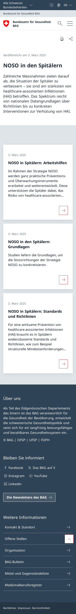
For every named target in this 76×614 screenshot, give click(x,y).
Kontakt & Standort (38, 527)
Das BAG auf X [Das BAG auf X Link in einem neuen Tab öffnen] (41, 467)
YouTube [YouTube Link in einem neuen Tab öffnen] (38, 476)
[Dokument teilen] (70, 38)
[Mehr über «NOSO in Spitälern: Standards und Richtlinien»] (63, 363)
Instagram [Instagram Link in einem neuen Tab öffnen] (14, 476)
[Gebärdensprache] (59, 5)
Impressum (24, 608)
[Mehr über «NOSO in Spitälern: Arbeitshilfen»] (63, 210)
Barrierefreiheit (41, 608)
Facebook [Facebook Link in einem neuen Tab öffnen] (13, 467)
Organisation (38, 550)
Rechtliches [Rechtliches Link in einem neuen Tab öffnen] (9, 608)
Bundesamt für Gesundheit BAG (32, 24)
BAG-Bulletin (38, 561)
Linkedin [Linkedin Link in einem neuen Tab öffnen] (12, 484)
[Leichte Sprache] (52, 5)
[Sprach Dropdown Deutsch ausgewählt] (68, 5)
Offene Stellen (38, 538)
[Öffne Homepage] (30, 23)
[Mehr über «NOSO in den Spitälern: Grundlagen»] (63, 279)
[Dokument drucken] (61, 38)
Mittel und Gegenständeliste (38, 573)
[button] (69, 538)
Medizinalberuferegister (38, 585)
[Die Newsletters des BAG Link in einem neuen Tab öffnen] (29, 497)
